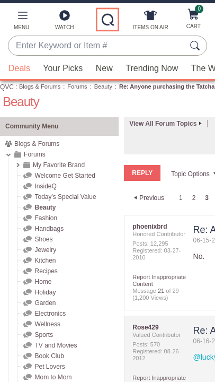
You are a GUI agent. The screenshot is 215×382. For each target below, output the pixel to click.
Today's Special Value (65, 197)
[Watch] (64, 22)
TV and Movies (55, 345)
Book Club (49, 356)
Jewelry (45, 250)
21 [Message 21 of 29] (161, 290)
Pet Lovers (49, 366)
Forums (77, 86)
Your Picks (63, 68)
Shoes (43, 239)
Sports (43, 334)
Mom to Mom (52, 377)
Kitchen (45, 260)
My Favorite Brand (59, 165)
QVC (7, 87)
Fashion (45, 218)
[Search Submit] (196, 45)
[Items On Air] (150, 22)
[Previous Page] (148, 197)
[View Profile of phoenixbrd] (149, 226)
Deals (19, 68)
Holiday (45, 292)
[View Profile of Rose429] (145, 327)
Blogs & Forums (39, 86)
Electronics (50, 313)
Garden (45, 303)
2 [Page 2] (194, 197)
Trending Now (152, 68)
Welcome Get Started (64, 175)
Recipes (45, 271)
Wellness (47, 324)
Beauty (103, 86)
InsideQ (45, 186)
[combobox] (96, 46)
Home (42, 281)
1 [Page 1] (181, 197)
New (104, 68)
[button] (21, 22)
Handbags (49, 228)
